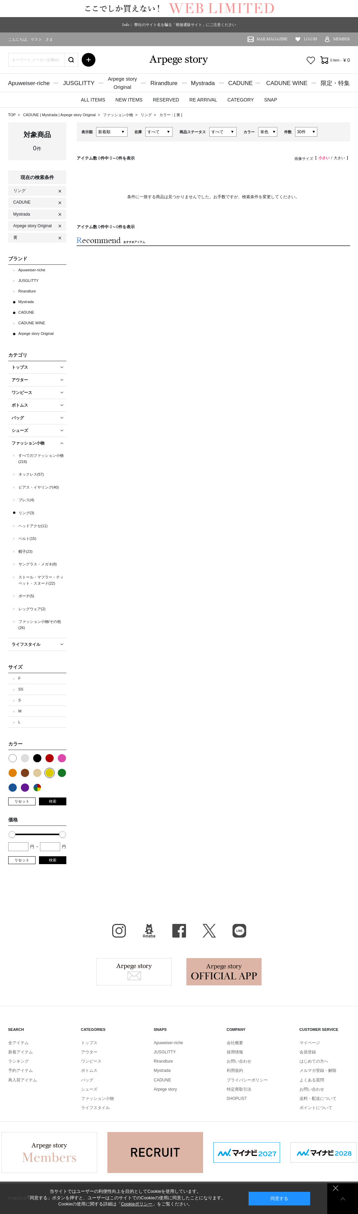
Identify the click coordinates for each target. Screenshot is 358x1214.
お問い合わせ (239, 1061)
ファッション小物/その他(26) (39, 624)
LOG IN (310, 39)
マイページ (310, 1042)
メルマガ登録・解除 (318, 1070)
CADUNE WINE (286, 83)
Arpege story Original (77, 115)
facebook (179, 931)
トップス (89, 1042)
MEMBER (341, 39)
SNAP (270, 100)
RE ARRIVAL (203, 100)
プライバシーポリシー (247, 1080)
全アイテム (18, 1042)
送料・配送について (318, 1098)
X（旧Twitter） (209, 931)
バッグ (87, 1080)
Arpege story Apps (224, 971)
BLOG (149, 931)
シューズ (89, 1089)
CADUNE (240, 83)
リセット (21, 801)
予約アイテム (20, 1070)
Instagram (119, 931)
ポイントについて (316, 1107)
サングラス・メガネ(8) (37, 564)
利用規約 (235, 1070)
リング (147, 115)
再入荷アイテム (22, 1080)
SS (21, 689)
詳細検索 (88, 60)
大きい (339, 158)
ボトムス (89, 1070)
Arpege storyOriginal (122, 83)
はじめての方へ (314, 1061)
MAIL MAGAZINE (272, 39)
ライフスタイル (95, 1107)
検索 (52, 801)
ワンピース (91, 1061)
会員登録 (308, 1052)
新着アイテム (20, 1052)
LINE (239, 931)
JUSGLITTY (79, 83)
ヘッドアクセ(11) (33, 526)
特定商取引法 (239, 1089)
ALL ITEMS (93, 100)
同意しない (336, 1188)
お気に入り (311, 60)
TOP (12, 115)
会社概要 (235, 1042)
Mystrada (203, 83)
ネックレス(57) (31, 474)
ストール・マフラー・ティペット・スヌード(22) (41, 580)
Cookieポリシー (137, 1203)
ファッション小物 (118, 115)
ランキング (18, 1061)
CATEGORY (240, 100)
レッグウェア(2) (31, 609)
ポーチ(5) (26, 596)
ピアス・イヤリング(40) (38, 487)
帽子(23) (25, 551)
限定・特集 (335, 83)
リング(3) (26, 513)
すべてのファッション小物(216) (41, 458)
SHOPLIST (237, 1098)
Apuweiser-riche (29, 83)
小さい (324, 158)
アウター (89, 1052)
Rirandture (163, 83)
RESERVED (166, 100)
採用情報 (235, 1052)
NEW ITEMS (129, 100)
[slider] (12, 834)
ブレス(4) (26, 500)
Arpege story (134, 971)
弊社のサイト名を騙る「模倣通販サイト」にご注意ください (185, 25)
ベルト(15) (27, 538)
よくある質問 (312, 1080)
